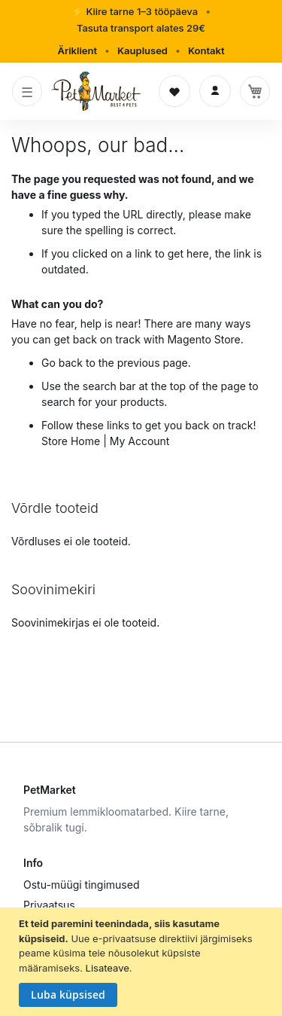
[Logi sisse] (215, 91)
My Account (140, 441)
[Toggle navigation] (27, 91)
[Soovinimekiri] (174, 91)
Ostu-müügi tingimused (81, 884)
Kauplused (142, 50)
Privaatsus (49, 905)
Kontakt (206, 50)
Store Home (70, 441)
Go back (62, 362)
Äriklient (77, 50)
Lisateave (107, 968)
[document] (143, 962)
